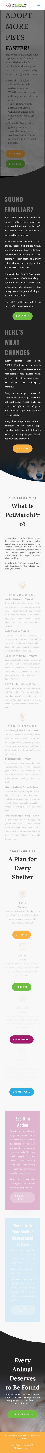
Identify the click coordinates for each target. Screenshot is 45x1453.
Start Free (15, 163)
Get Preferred (21, 1039)
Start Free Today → (22, 1414)
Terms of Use (29, 1445)
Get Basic (21, 934)
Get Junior (21, 987)
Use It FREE (22, 316)
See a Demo (15, 153)
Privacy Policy (15, 1445)
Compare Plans (21, 1091)
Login (28, 1448)
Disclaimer (18, 1448)
